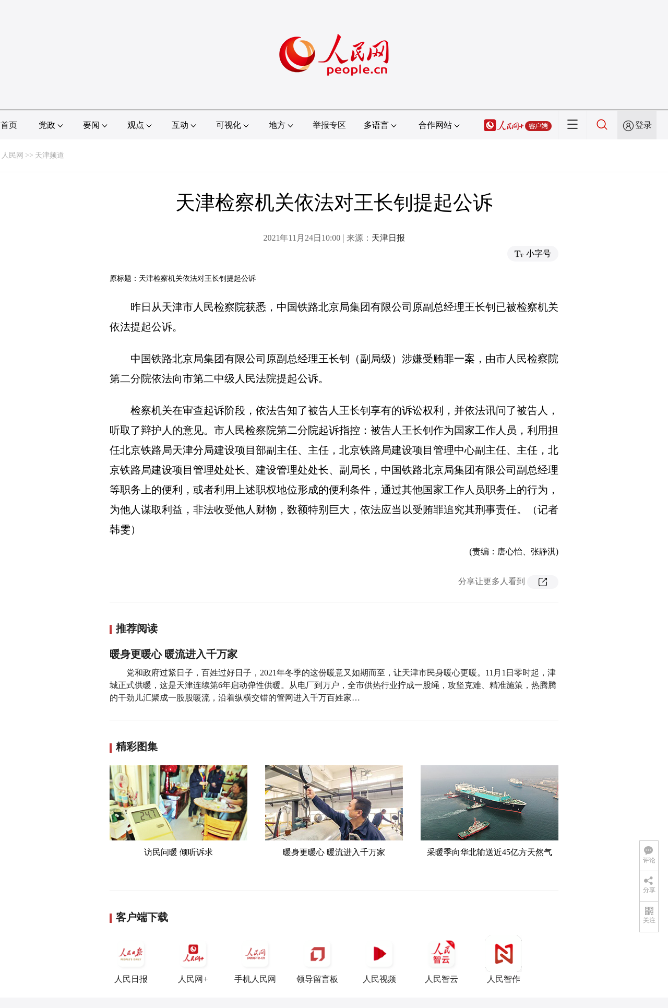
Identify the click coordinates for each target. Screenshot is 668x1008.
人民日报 (131, 959)
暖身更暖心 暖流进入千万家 (173, 654)
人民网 (12, 155)
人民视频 (379, 959)
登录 (643, 125)
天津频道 (49, 155)
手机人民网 (255, 959)
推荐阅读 (137, 628)
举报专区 (329, 125)
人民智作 (503, 959)
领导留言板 (317, 959)
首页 (9, 125)
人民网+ (193, 959)
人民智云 (441, 959)
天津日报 (388, 237)
